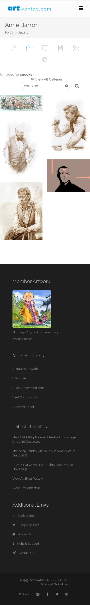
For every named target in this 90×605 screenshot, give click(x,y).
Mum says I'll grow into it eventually (35, 332)
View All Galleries (49, 79)
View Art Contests (26, 488)
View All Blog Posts (27, 478)
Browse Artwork (26, 369)
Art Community (26, 397)
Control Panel (24, 407)
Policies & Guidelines (54, 584)
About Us (21, 534)
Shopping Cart (25, 525)
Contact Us (23, 553)
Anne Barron (24, 338)
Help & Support (25, 543)
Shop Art (21, 378)
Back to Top (23, 515)
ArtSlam (65, 580)
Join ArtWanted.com (29, 388)
